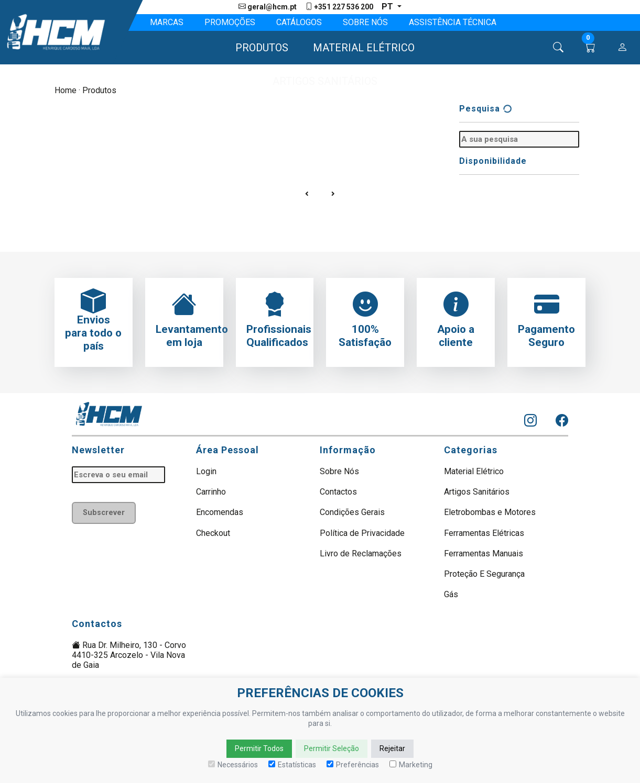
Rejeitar (392, 748)
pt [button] (388, 7)
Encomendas (219, 512)
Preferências (353, 764)
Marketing (410, 764)
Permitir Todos (259, 748)
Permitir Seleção (331, 748)
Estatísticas (292, 764)
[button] (257, 47)
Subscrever (104, 512)
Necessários (233, 764)
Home (66, 90)
